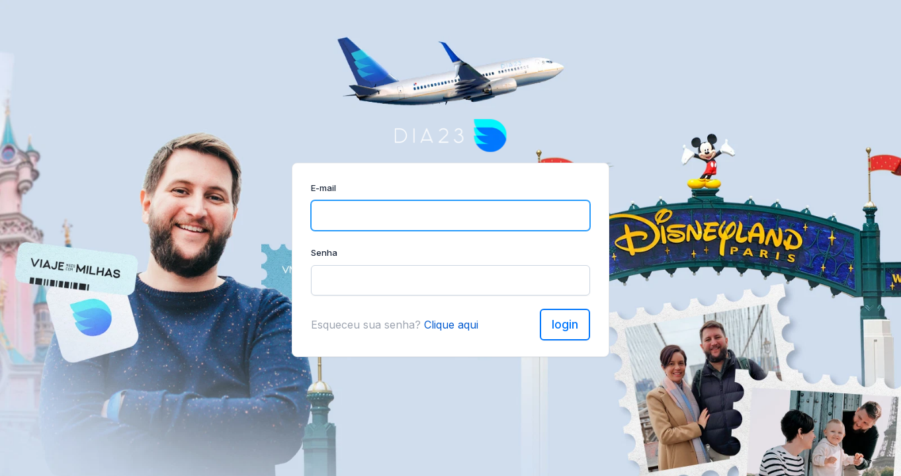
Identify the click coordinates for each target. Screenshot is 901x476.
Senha (324, 252)
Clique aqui (451, 324)
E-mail (323, 187)
